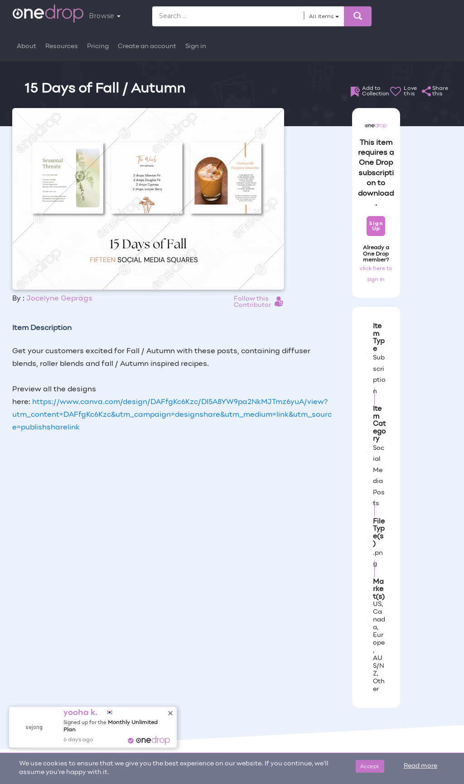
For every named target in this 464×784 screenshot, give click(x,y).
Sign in (195, 46)
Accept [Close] (370, 766)
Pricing (98, 46)
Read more (420, 766)
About (26, 46)
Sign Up (376, 226)
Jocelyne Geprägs (59, 298)
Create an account (147, 46)
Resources (61, 46)
